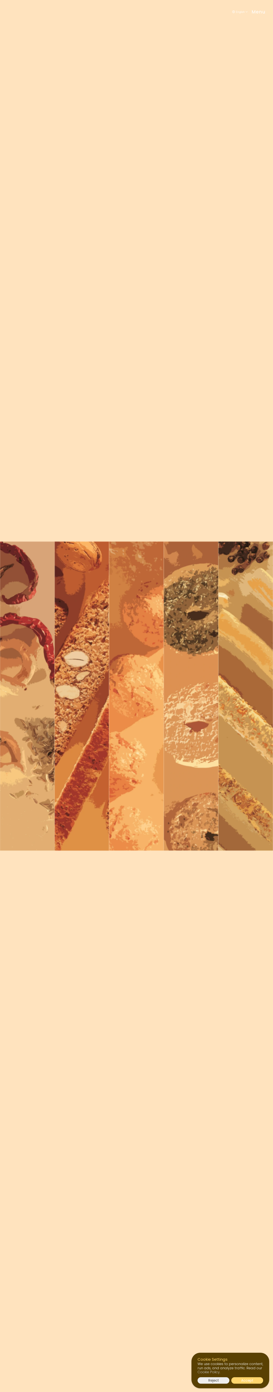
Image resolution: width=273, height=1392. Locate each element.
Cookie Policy (209, 1372)
